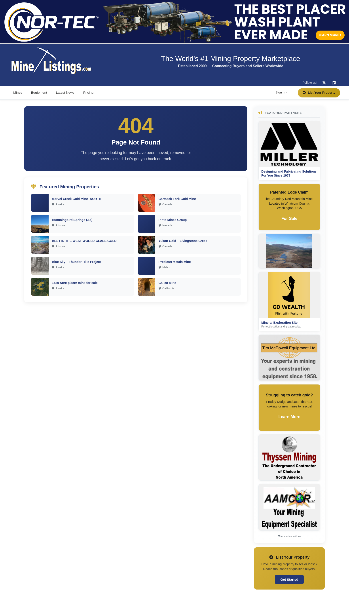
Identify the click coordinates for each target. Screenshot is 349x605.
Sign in (280, 92)
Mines (17, 92)
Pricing (88, 92)
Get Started (289, 579)
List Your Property (319, 92)
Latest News (65, 92)
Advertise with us (289, 536)
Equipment (39, 92)
